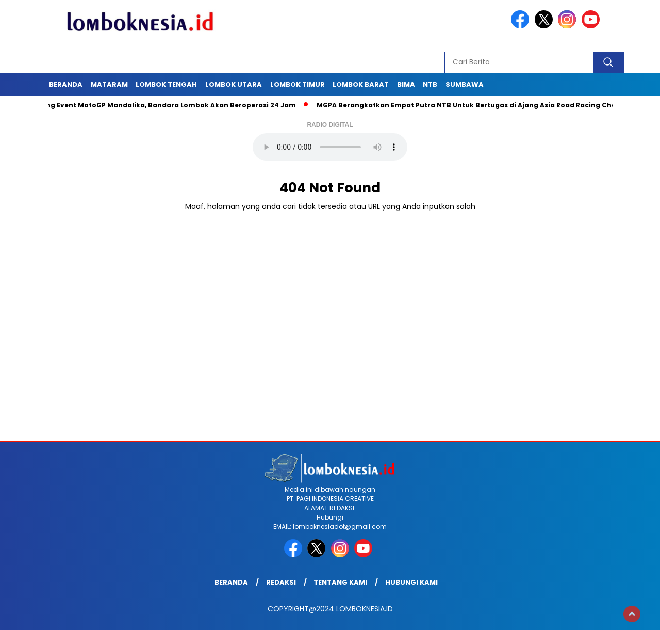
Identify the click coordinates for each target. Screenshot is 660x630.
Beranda (65, 84)
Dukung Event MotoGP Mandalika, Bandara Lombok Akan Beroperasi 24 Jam (165, 105)
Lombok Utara (233, 84)
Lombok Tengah (166, 84)
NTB (430, 84)
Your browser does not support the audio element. (330, 147)
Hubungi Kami (411, 582)
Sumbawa (465, 84)
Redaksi (281, 582)
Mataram (109, 84)
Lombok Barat (361, 84)
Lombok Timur (297, 84)
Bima (406, 84)
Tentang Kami (340, 582)
